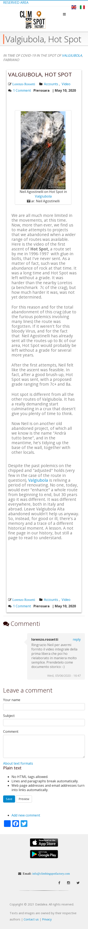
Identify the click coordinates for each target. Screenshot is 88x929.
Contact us (31, 919)
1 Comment (22, 90)
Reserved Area (15, 2)
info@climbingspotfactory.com (51, 873)
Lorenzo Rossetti (23, 84)
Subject (9, 716)
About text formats (18, 763)
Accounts (51, 84)
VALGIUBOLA (72, 55)
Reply (77, 639)
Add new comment (25, 815)
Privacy (47, 919)
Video (66, 84)
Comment (10, 731)
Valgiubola (43, 196)
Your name (11, 700)
